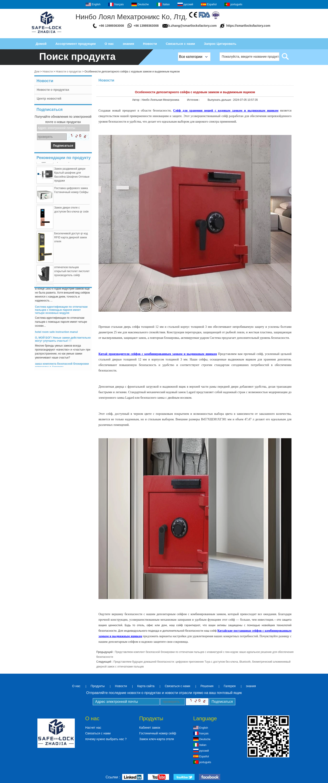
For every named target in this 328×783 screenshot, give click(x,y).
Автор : (137, 99)
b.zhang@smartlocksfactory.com (192, 25)
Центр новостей (49, 98)
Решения (207, 686)
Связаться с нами (180, 44)
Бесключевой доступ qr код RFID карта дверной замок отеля (71, 238)
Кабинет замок (149, 727)
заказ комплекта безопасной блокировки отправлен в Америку (62, 366)
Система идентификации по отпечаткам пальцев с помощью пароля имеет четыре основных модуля (61, 310)
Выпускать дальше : (220, 99)
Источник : (194, 99)
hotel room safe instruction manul (56, 332)
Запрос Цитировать (220, 44)
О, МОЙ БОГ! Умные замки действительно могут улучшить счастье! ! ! (63, 340)
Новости (150, 44)
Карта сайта (145, 686)
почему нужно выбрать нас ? (106, 739)
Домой (41, 44)
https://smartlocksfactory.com (248, 25)
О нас (109, 44)
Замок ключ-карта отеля (156, 739)
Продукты (98, 686)
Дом (36, 71)
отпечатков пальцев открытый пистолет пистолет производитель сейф (71, 271)
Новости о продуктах (68, 71)
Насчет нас (93, 727)
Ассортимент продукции (75, 44)
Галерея (230, 686)
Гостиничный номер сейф (157, 733)
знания (128, 44)
